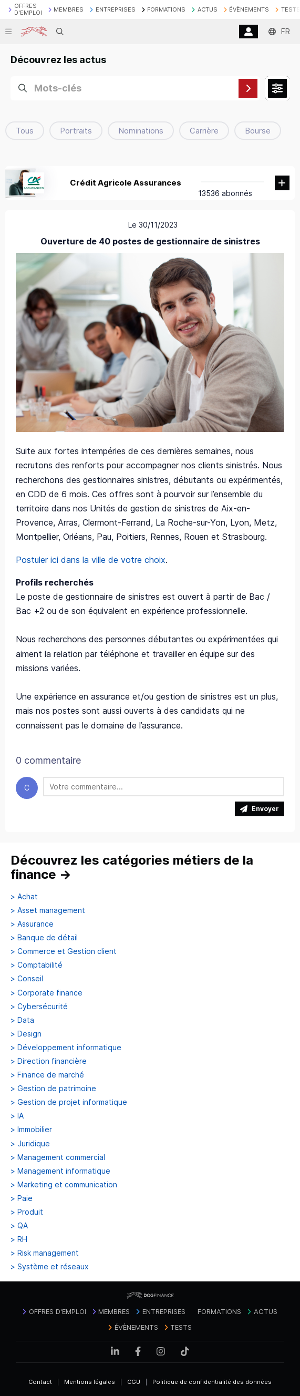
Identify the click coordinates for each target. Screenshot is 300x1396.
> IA (17, 1116)
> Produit (27, 1212)
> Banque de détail (44, 937)
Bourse (258, 131)
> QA (19, 1226)
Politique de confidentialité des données (212, 1381)
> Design (26, 1034)
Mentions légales (89, 1381)
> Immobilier (31, 1129)
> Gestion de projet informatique (69, 1102)
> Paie (22, 1198)
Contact (40, 1381)
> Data (22, 1020)
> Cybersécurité (39, 1006)
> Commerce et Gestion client (64, 951)
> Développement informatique (66, 1047)
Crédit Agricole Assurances (125, 183)
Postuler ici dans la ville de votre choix (90, 560)
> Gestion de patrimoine (53, 1088)
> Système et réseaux (50, 1266)
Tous (25, 131)
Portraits (76, 131)
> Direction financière (49, 1061)
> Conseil (27, 978)
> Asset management (48, 910)
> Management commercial (58, 1157)
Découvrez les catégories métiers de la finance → (132, 867)
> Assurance (32, 924)
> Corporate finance (46, 993)
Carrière (204, 131)
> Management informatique (60, 1171)
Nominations (140, 131)
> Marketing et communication (64, 1185)
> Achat (24, 896)
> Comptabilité (37, 965)
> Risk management (45, 1253)
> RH (19, 1239)
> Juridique (30, 1144)
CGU (133, 1381)
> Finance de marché (47, 1075)
